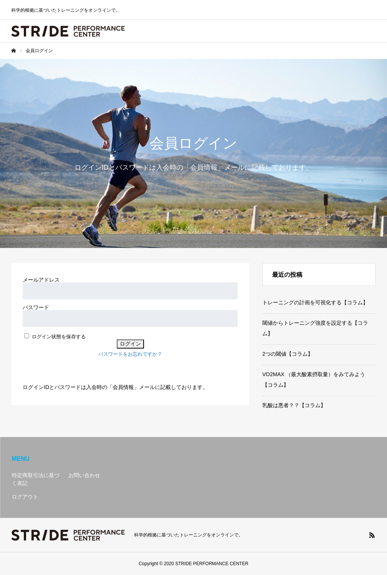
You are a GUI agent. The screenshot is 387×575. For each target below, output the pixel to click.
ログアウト (25, 497)
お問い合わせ (84, 475)
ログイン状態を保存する (59, 336)
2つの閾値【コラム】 (287, 354)
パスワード (36, 307)
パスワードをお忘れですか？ (130, 354)
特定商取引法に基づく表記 (35, 479)
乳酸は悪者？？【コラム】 (294, 405)
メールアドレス (41, 280)
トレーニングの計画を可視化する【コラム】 (315, 302)
